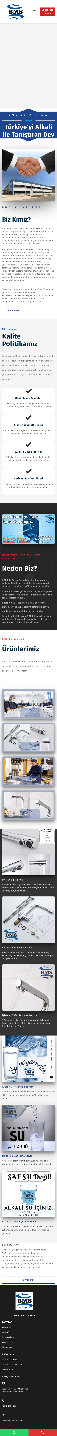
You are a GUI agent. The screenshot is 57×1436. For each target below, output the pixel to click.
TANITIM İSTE (47, 12)
